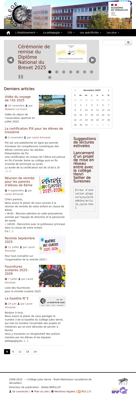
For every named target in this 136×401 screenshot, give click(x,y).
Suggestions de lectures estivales (84, 142)
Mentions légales (63, 391)
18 (27, 351)
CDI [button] (71, 32)
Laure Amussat (41, 137)
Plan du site (40, 391)
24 (35, 351)
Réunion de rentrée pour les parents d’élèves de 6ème (20, 181)
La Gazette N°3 (16, 298)
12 (20, 351)
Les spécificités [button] (90, 32)
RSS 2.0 (84, 391)
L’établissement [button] (26, 32)
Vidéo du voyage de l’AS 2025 (18, 98)
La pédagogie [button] (52, 32)
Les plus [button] (113, 32)
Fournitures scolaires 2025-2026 (16, 270)
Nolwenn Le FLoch (16, 109)
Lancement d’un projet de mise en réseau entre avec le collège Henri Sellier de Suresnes (83, 167)
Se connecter (19, 391)
